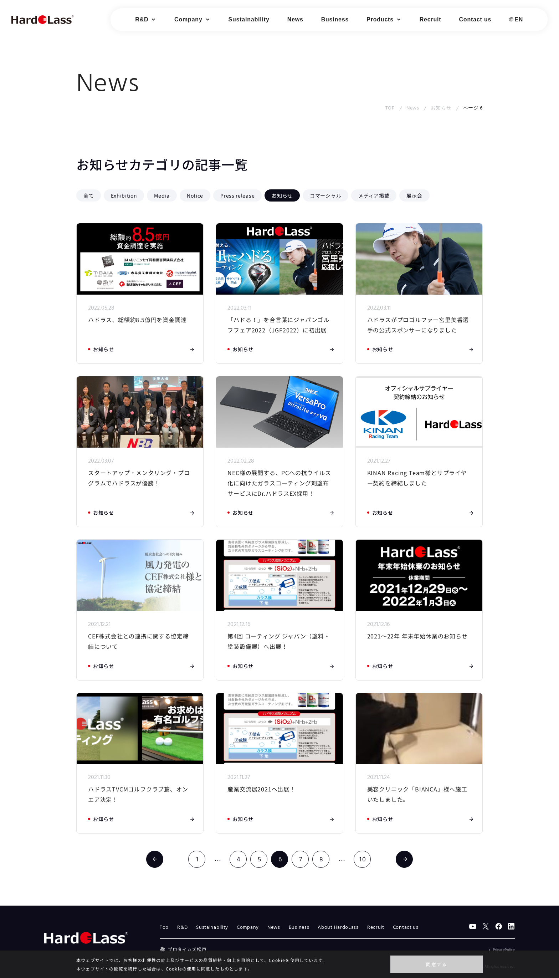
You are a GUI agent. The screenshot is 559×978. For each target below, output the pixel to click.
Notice (195, 195)
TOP (390, 108)
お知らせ (441, 108)
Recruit (430, 19)
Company (248, 927)
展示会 (414, 195)
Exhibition (124, 195)
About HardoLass (338, 927)
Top (164, 927)
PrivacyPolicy (504, 950)
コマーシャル (325, 195)
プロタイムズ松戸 (183, 949)
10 (362, 860)
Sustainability (248, 19)
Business (335, 19)
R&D (182, 927)
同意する (436, 964)
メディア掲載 (373, 195)
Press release (237, 195)
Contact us (475, 19)
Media (162, 195)
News (295, 19)
